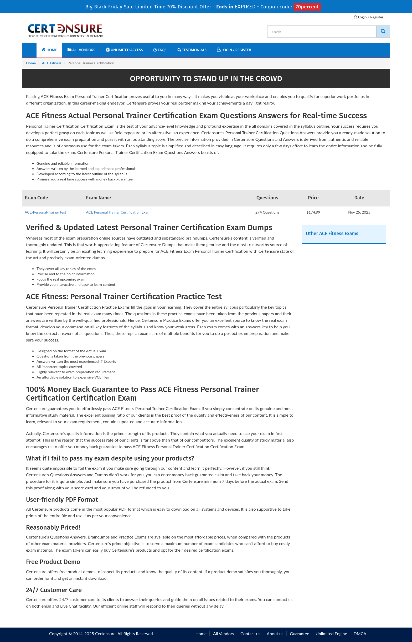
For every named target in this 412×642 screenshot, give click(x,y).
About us (275, 633)
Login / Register (368, 17)
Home (49, 50)
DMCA (360, 633)
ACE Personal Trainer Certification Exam (118, 212)
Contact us (250, 633)
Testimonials (192, 50)
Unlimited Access (124, 50)
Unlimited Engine (331, 633)
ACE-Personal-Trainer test (45, 212)
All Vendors (81, 50)
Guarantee (299, 633)
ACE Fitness (51, 63)
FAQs (159, 50)
